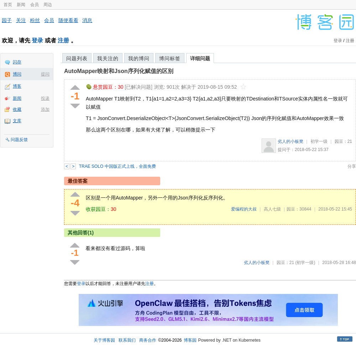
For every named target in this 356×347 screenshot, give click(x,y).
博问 (17, 74)
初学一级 (319, 141)
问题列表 (77, 58)
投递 (45, 98)
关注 (21, 20)
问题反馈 (19, 139)
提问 (45, 74)
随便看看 (68, 20)
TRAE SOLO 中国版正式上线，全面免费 (117, 166)
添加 (45, 109)
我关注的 (108, 58)
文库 (17, 120)
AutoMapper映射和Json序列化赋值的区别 (118, 71)
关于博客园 (104, 340)
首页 (8, 4)
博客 (17, 86)
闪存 (17, 61)
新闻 (21, 4)
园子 (7, 20)
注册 (63, 40)
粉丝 (35, 20)
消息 (87, 20)
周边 (47, 4)
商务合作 (147, 340)
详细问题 (200, 58)
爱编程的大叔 (244, 209)
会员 (34, 4)
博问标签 (169, 58)
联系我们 (127, 340)
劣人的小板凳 (290, 141)
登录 (37, 40)
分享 (351, 166)
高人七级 (272, 209)
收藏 (17, 109)
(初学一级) (305, 262)
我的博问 (139, 58)
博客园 (190, 340)
